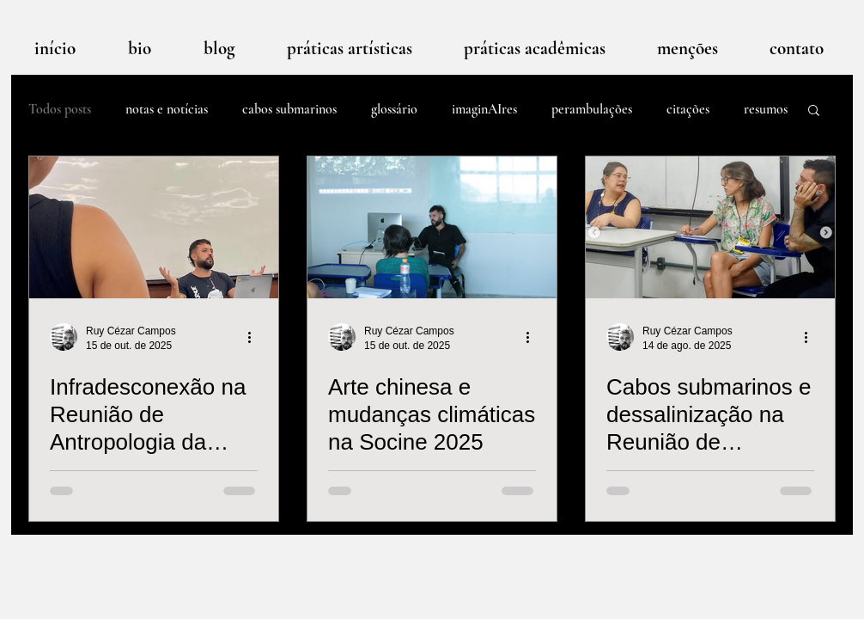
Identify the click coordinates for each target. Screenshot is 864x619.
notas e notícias (166, 109)
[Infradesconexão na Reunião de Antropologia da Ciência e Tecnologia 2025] (153, 227)
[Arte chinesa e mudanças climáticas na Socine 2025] (432, 227)
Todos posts (59, 109)
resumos (766, 109)
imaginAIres (484, 109)
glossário (394, 109)
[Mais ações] (255, 337)
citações (687, 109)
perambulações (591, 109)
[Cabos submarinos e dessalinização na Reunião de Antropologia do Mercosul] (710, 227)
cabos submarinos (289, 109)
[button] (814, 111)
